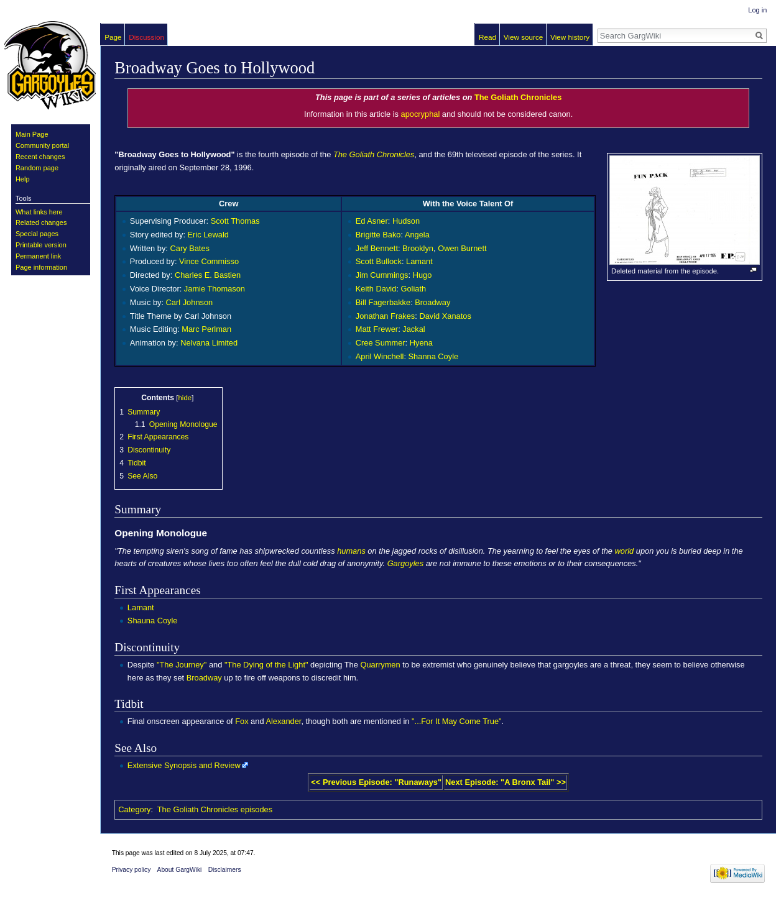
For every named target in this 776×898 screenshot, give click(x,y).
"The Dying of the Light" (266, 664)
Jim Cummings (382, 275)
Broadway (432, 302)
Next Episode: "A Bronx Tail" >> (505, 782)
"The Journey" (181, 664)
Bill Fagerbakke (383, 302)
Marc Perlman (206, 329)
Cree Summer (380, 342)
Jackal (413, 329)
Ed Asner (372, 221)
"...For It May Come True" (457, 721)
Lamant (419, 261)
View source (523, 37)
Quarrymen (380, 664)
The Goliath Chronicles (517, 97)
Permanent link (38, 256)
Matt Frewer (377, 329)
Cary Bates (190, 248)
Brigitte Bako (378, 234)
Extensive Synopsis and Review (184, 765)
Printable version (41, 245)
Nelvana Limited (209, 342)
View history (569, 37)
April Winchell (380, 356)
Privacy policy (131, 869)
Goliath (413, 288)
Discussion (146, 37)
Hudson (406, 221)
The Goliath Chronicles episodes (214, 809)
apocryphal (420, 114)
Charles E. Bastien (208, 275)
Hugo (422, 275)
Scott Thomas (235, 221)
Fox (241, 721)
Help (23, 179)
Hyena (421, 342)
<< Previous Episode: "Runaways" (376, 782)
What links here (39, 212)
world (624, 551)
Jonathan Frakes (385, 316)
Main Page (32, 134)
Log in (757, 10)
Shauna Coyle (152, 620)
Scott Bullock (379, 261)
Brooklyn (417, 248)
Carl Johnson (189, 302)
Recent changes (40, 156)
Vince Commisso (209, 261)
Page (112, 37)
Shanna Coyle (434, 356)
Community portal (42, 145)
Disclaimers (224, 869)
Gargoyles (405, 563)
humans (351, 551)
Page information (41, 267)
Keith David (376, 288)
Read (487, 37)
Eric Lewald (208, 234)
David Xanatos (445, 316)
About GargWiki (179, 869)
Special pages (37, 233)
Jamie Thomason (214, 288)
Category (134, 809)
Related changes (41, 222)
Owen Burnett (462, 248)
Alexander (283, 721)
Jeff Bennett (377, 248)
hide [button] (185, 397)
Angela (417, 234)
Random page (37, 168)
